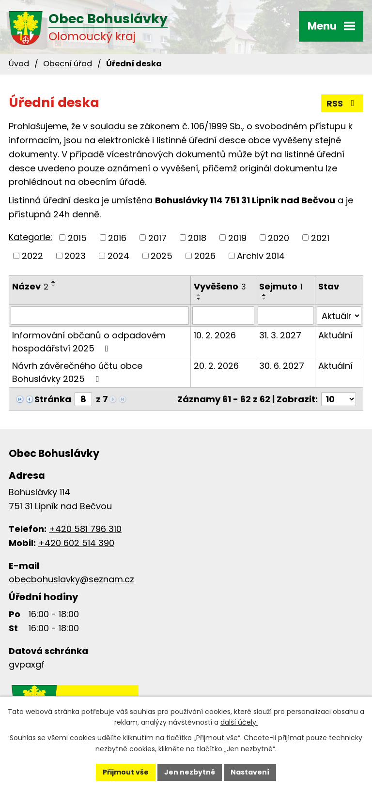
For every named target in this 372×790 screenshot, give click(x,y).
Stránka (52, 399)
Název (30, 286)
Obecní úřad (67, 63)
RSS (342, 103)
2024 (118, 256)
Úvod (19, 63)
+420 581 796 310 (85, 529)
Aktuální (335, 335)
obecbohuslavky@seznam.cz (71, 579)
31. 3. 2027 (280, 335)
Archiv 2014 (261, 256)
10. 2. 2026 (215, 335)
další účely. (239, 723)
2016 (117, 237)
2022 (32, 256)
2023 (75, 256)
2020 (278, 237)
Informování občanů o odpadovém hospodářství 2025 (89, 341)
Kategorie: (30, 237)
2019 (237, 237)
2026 (205, 256)
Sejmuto (281, 286)
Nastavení (250, 772)
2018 (197, 237)
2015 (77, 237)
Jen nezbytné (189, 772)
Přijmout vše (126, 772)
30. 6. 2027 (281, 366)
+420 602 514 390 (76, 543)
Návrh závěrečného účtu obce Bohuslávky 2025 (77, 372)
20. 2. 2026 (216, 366)
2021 (320, 237)
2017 (157, 237)
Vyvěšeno (220, 286)
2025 (161, 256)
